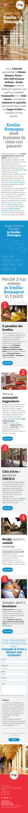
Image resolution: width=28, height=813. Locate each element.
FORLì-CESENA (6, 269)
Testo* (3, 684)
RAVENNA (19, 264)
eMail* (3, 671)
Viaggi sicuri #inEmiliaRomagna (11, 788)
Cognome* (4, 665)
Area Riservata (5, 794)
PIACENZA (5, 256)
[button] (5, 5)
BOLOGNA (4, 264)
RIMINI (14, 269)
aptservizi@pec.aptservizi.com (11, 807)
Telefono (3, 678)
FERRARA (12, 264)
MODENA (18, 260)
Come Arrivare (5, 786)
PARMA (12, 256)
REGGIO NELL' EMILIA (7, 260)
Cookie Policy (5, 792)
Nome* (3, 659)
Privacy (17, 725)
